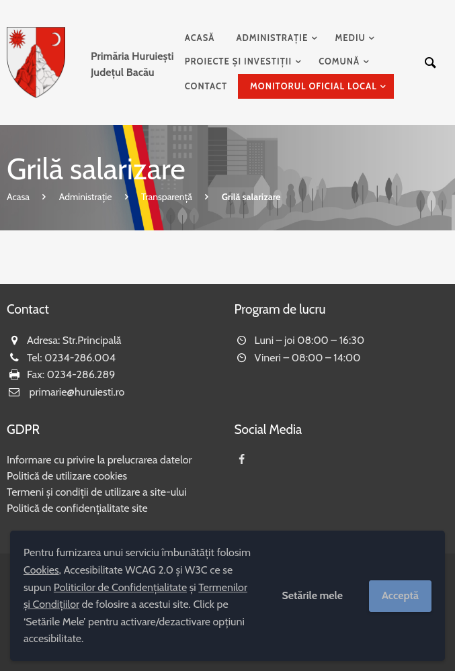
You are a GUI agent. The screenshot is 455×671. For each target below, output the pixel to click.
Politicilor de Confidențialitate (120, 587)
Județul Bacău (132, 64)
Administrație (85, 197)
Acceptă (400, 595)
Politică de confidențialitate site (77, 508)
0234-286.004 (80, 357)
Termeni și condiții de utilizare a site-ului (97, 492)
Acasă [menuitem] (200, 37)
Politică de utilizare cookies (67, 475)
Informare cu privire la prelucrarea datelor (99, 459)
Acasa (18, 197)
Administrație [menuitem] (272, 37)
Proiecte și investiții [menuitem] (238, 61)
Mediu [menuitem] (350, 37)
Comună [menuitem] (339, 61)
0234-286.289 (81, 374)
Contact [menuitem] (206, 86)
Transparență (166, 197)
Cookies (41, 570)
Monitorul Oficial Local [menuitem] (313, 86)
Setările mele (312, 595)
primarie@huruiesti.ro (77, 392)
